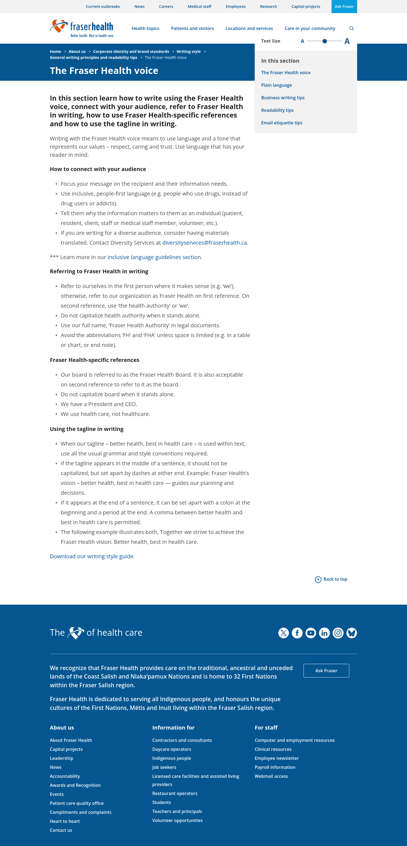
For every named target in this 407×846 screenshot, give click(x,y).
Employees (236, 6)
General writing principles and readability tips (93, 57)
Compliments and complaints (80, 812)
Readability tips (277, 110)
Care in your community (310, 28)
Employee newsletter (277, 758)
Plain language (276, 85)
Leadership (61, 758)
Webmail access (271, 776)
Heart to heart (65, 821)
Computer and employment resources (295, 740)
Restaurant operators (175, 793)
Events (57, 794)
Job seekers (164, 767)
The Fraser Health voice (104, 70)
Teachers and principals (177, 811)
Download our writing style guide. (92, 556)
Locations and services (249, 28)
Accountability (65, 776)
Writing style (189, 51)
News (139, 6)
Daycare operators (171, 749)
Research (268, 6)
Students (161, 802)
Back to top (335, 579)
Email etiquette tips (281, 123)
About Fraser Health (71, 740)
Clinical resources (273, 749)
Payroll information (275, 767)
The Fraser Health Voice (166, 57)
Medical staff (199, 6)
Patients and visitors (192, 28)
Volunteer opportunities (177, 820)
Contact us (61, 830)
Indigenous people (171, 758)
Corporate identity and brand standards (131, 51)
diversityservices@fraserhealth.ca (204, 242)
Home (55, 51)
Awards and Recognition (75, 785)
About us (77, 51)
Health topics (145, 28)
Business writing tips (283, 98)
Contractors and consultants (182, 740)
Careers (166, 6)
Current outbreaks (103, 6)
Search (352, 28)
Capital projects (305, 6)
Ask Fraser (344, 6)
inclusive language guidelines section (154, 257)
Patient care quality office (77, 803)
